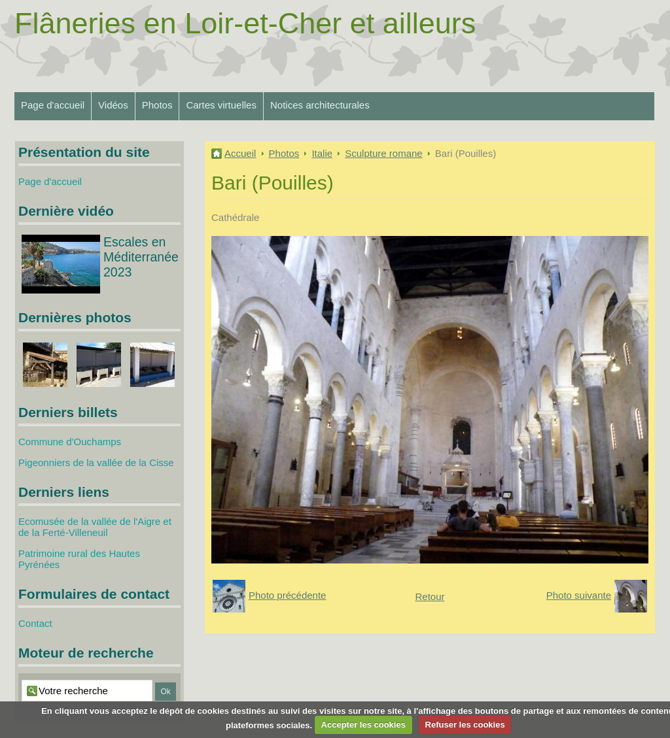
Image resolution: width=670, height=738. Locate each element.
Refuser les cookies (465, 725)
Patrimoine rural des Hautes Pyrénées (79, 559)
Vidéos (113, 104)
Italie (321, 153)
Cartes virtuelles (221, 104)
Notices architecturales (320, 104)
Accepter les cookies (363, 725)
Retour (429, 596)
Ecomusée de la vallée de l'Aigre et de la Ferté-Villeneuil (94, 527)
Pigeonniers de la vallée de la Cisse (96, 462)
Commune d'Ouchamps (69, 441)
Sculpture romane (383, 153)
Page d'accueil (52, 104)
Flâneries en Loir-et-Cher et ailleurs (245, 23)
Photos (157, 104)
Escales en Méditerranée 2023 (141, 257)
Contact (35, 623)
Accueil (240, 153)
